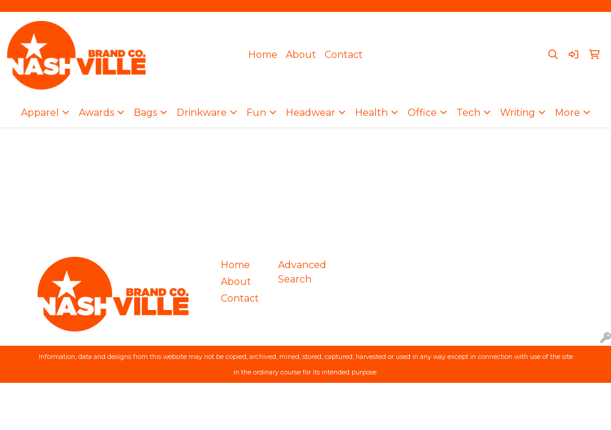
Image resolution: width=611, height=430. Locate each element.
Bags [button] (145, 112)
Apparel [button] (40, 112)
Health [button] (371, 112)
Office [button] (422, 112)
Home (262, 54)
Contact (344, 54)
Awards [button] (96, 112)
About (301, 54)
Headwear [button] (310, 112)
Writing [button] (517, 112)
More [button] (567, 112)
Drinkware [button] (202, 112)
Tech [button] (468, 112)
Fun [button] (256, 112)
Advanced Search (299, 272)
